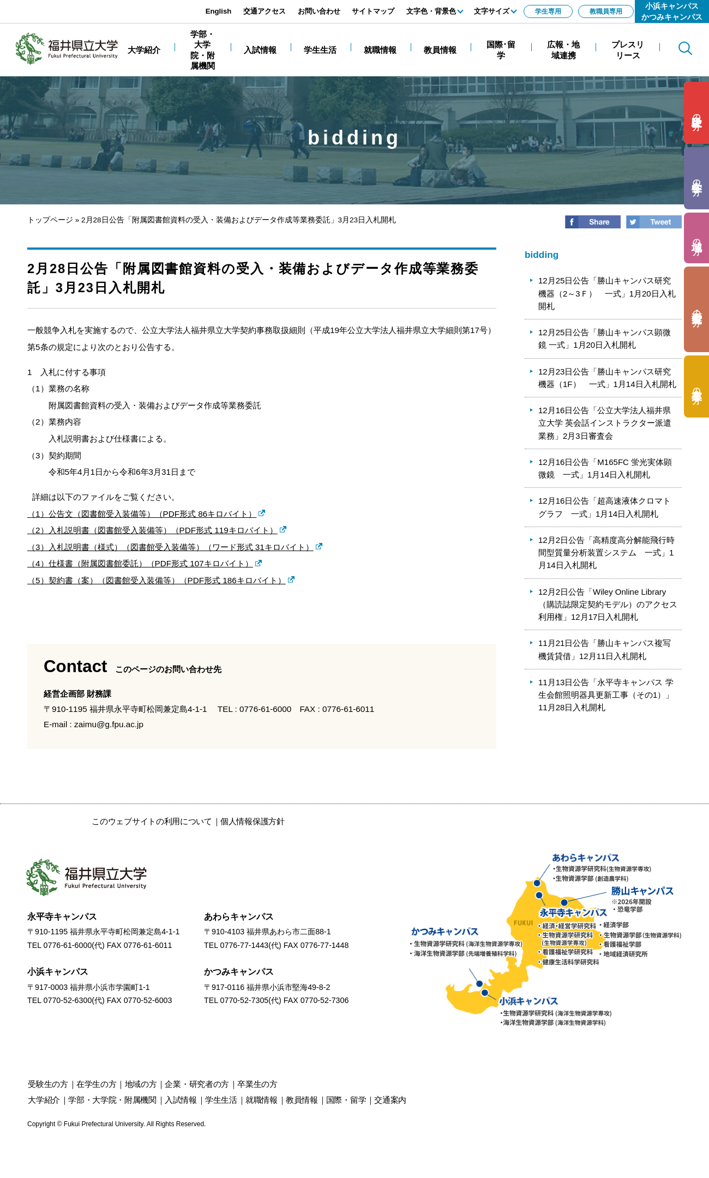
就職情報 (261, 1099)
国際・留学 (346, 1099)
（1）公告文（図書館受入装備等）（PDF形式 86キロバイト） (141, 513)
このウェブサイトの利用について (152, 821)
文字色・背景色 (431, 11)
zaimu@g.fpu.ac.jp (108, 724)
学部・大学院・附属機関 (112, 1099)
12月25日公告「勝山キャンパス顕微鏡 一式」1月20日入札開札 (604, 338)
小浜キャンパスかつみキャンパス (671, 11)
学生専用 (548, 11)
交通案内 (390, 1099)
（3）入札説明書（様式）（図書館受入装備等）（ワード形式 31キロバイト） (170, 547)
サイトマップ (373, 11)
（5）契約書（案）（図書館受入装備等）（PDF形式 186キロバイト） (156, 580)
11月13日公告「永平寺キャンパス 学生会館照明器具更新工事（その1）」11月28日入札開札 (606, 695)
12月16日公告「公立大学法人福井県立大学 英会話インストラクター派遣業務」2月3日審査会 (604, 423)
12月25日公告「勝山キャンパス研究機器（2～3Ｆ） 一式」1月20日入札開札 (607, 293)
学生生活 (221, 1099)
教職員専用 (606, 11)
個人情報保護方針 (252, 821)
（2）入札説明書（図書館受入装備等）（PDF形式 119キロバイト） (152, 530)
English (219, 11)
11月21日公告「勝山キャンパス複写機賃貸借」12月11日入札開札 (604, 649)
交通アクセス (264, 11)
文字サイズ (491, 11)
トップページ (50, 220)
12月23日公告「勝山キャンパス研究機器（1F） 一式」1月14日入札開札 (607, 378)
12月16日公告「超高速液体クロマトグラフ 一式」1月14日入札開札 (604, 507)
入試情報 (181, 1099)
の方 (697, 113)
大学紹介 (44, 1099)
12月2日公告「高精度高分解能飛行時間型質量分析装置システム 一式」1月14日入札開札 (606, 552)
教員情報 (302, 1099)
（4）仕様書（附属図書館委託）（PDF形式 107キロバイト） (140, 563)
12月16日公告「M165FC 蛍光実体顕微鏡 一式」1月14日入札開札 (605, 468)
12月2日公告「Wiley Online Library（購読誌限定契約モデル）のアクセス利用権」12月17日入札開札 (607, 604)
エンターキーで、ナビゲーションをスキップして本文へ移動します (122, 5)
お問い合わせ (319, 11)
